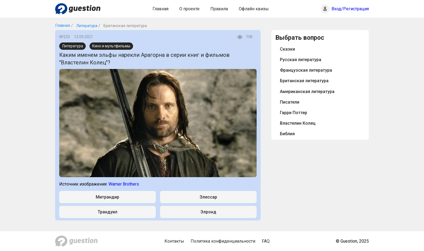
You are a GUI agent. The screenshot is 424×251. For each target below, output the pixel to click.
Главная (160, 8)
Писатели (289, 102)
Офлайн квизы (254, 8)
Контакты (174, 241)
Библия (287, 133)
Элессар (208, 197)
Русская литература (300, 59)
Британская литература (304, 80)
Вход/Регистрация (350, 8)
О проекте (189, 8)
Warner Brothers (123, 184)
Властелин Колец (298, 123)
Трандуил (107, 211)
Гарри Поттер (293, 112)
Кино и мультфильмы (111, 46)
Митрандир (107, 197)
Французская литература (306, 70)
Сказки (287, 49)
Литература (86, 25)
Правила (219, 8)
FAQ (266, 241)
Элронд (208, 211)
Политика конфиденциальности (223, 241)
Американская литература (307, 91)
